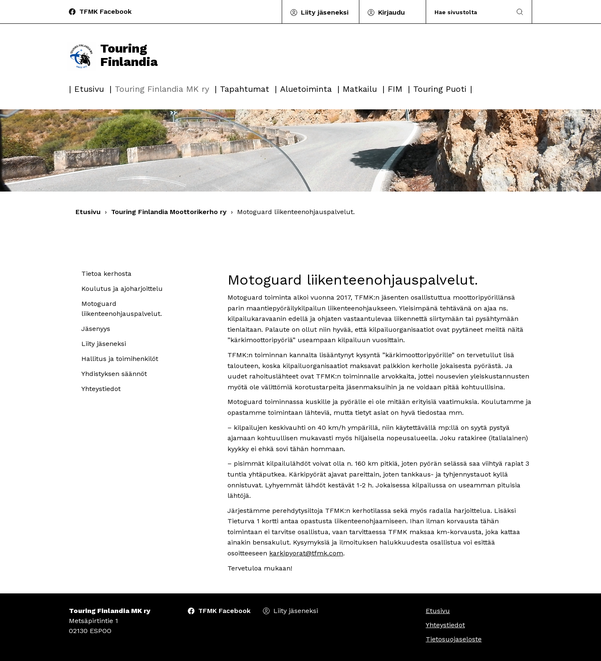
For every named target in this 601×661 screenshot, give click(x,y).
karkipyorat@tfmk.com (306, 553)
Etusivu (89, 89)
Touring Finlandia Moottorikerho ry (169, 212)
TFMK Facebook (105, 11)
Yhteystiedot (101, 389)
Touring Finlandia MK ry (162, 89)
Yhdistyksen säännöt (114, 374)
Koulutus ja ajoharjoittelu (122, 289)
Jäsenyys (95, 329)
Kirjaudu (391, 12)
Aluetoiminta (306, 89)
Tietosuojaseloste (454, 639)
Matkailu (360, 89)
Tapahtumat (244, 89)
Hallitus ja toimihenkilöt (119, 359)
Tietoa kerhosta (106, 274)
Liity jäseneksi (324, 12)
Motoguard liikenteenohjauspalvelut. (121, 309)
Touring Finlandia (112, 55)
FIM (395, 89)
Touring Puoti (440, 89)
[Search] (469, 12)
